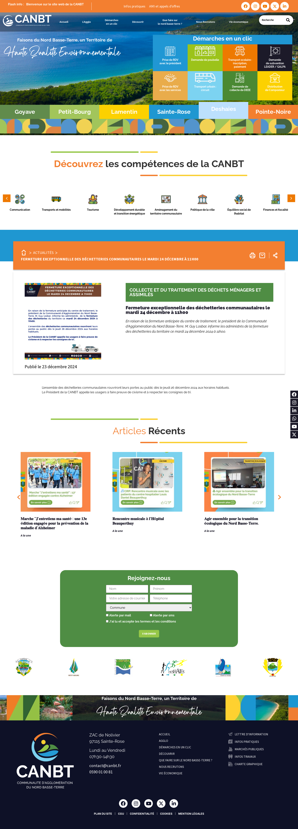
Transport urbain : (205, 86)
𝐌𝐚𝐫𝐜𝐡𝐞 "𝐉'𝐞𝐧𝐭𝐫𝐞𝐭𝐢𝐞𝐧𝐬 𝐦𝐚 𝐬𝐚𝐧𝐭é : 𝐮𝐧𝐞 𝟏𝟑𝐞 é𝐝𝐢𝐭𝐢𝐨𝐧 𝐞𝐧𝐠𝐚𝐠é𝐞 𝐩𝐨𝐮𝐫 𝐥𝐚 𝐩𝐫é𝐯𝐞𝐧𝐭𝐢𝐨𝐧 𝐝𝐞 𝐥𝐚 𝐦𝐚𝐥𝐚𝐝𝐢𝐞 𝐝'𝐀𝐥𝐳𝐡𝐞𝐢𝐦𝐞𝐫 (56, 523)
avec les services (170, 90)
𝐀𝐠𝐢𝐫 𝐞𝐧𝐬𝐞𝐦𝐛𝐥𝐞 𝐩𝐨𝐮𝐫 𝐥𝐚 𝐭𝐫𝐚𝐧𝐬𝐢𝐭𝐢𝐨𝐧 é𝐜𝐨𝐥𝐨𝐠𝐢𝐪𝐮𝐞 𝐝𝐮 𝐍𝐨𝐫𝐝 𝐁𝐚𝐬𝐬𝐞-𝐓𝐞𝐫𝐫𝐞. (233, 521)
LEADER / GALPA (275, 66)
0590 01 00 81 (101, 772)
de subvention (275, 63)
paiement (240, 66)
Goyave (25, 111)
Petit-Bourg (74, 111)
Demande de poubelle (205, 59)
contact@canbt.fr (105, 765)
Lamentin (124, 111)
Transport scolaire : (240, 59)
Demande (275, 59)
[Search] (288, 20)
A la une (27, 535)
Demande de (240, 86)
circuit (205, 90)
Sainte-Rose (174, 111)
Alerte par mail (118, 615)
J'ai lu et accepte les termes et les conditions (142, 621)
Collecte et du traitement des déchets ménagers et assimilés (195, 292)
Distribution (274, 86)
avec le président (170, 63)
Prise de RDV (170, 59)
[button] (7, 198)
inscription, (240, 63)
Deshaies (223, 109)
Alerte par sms (162, 615)
